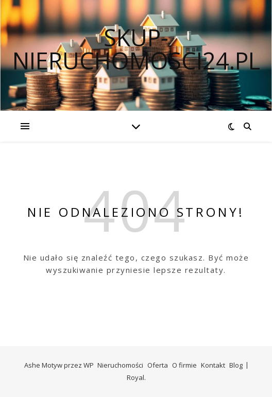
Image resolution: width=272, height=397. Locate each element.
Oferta (157, 365)
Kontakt (213, 365)
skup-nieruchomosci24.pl (136, 49)
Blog (236, 365)
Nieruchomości (120, 365)
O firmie (184, 365)
